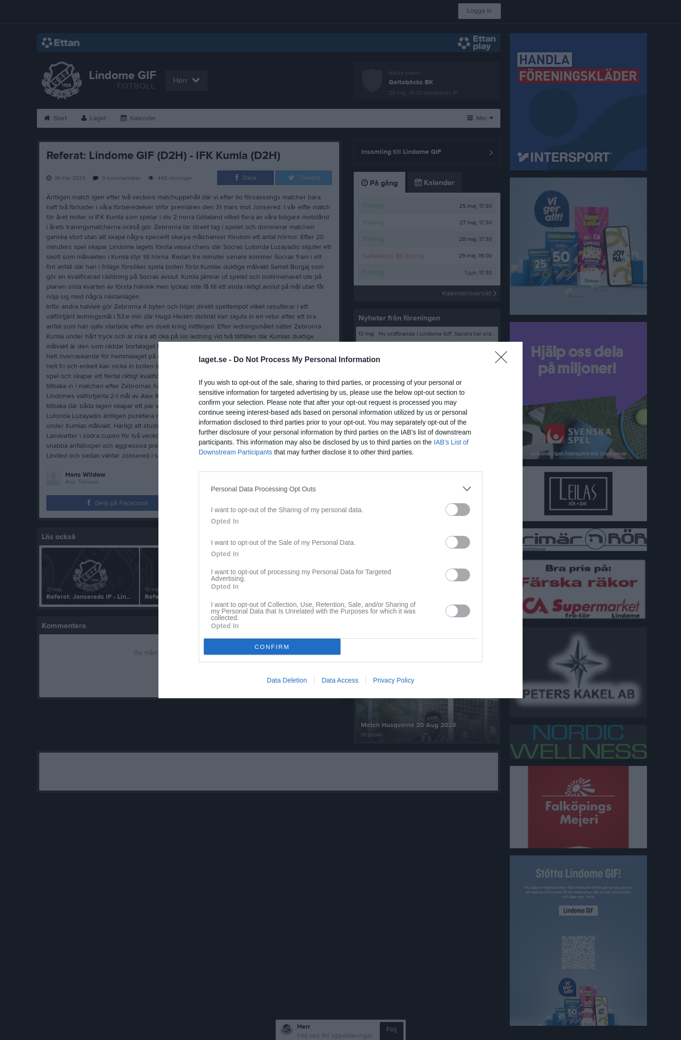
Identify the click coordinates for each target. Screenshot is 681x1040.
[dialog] (340, 520)
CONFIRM (272, 646)
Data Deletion (287, 680)
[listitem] (340, 489)
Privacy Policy (393, 680)
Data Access (340, 680)
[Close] (504, 360)
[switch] (457, 509)
